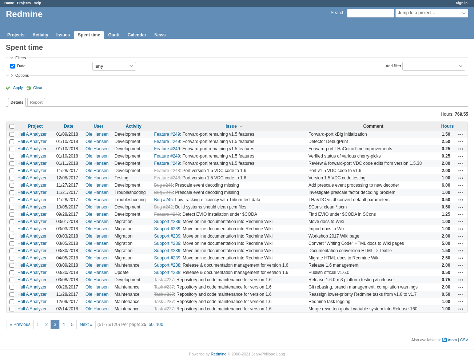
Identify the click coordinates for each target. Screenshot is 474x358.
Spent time (89, 34)
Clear (38, 87)
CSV (464, 340)
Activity (40, 34)
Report (36, 102)
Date (20, 65)
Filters (20, 58)
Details (17, 102)
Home (9, 3)
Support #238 (167, 265)
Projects (24, 3)
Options (22, 75)
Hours (447, 126)
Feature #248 (167, 170)
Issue (231, 126)
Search (337, 12)
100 (159, 324)
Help (37, 3)
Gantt (113, 34)
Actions (461, 134)
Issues (63, 34)
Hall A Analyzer (32, 134)
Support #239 (167, 221)
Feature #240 (167, 214)
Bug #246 (163, 185)
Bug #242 (163, 207)
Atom (452, 340)
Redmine (218, 354)
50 (151, 324)
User (98, 126)
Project (35, 126)
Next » (86, 324)
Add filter (393, 65)
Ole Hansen (96, 134)
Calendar (137, 34)
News (160, 34)
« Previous (20, 324)
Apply (18, 87)
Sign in (461, 3)
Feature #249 (167, 134)
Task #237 (164, 279)
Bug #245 (163, 199)
